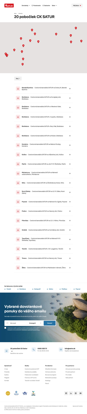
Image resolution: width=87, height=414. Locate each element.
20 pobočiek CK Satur (18, 349)
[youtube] (81, 393)
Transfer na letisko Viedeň (32, 380)
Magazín (6, 378)
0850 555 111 (42, 348)
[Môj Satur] (77, 5)
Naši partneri (69, 378)
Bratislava (21, 289)
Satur (54, 5)
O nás (6, 369)
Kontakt (6, 380)
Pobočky (7, 372)
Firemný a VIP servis (31, 378)
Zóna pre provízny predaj (73, 369)
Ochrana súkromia (50, 372)
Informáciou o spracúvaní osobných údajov (31, 330)
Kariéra (6, 375)
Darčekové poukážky (31, 372)
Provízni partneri (70, 372)
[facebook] (66, 393)
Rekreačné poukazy (50, 378)
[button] (38, 41)
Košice (50, 289)
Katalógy (47, 380)
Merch (47, 383)
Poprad (77, 289)
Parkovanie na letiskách (31, 375)
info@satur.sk (70, 348)
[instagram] (76, 393)
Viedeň (7, 289)
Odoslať (49, 323)
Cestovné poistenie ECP (32, 369)
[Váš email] (16, 323)
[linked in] (71, 393)
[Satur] (9, 5)
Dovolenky (26, 5)
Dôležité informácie (50, 369)
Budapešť (36, 289)
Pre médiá (68, 375)
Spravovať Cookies (78, 406)
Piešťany (63, 289)
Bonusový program (50, 375)
